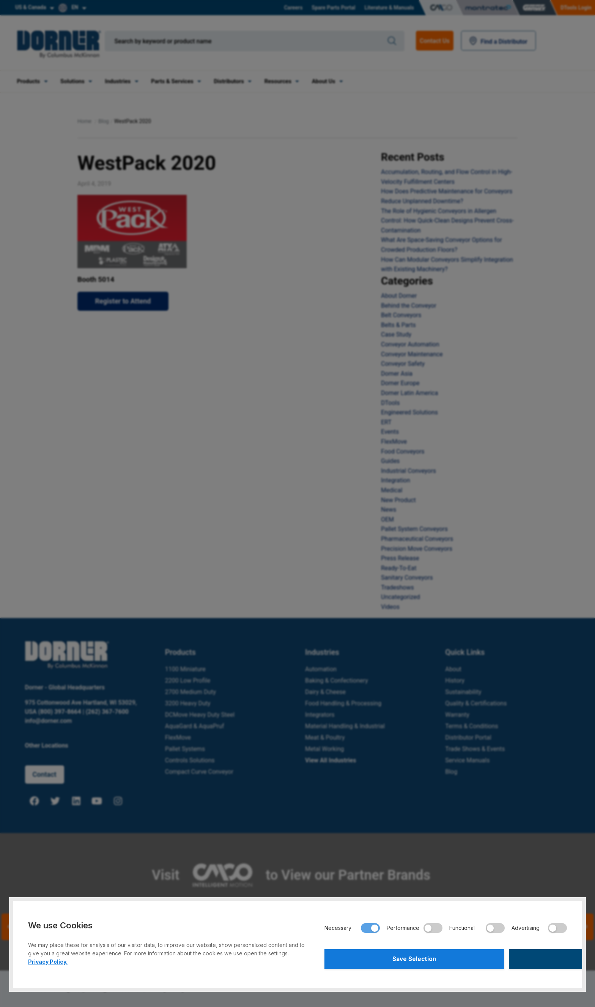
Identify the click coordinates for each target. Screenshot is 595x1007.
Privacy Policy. (48, 959)
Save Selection (384, 958)
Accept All (507, 958)
